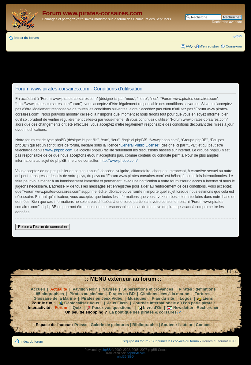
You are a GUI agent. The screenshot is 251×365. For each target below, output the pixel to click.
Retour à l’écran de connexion (42, 227)
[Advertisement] (125, 67)
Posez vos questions (111, 307)
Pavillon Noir (85, 289)
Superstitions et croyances (147, 289)
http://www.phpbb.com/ (118, 160)
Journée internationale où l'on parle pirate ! (174, 303)
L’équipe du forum (135, 341)
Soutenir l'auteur (177, 324)
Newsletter (183, 307)
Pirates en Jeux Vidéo (101, 298)
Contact (203, 324)
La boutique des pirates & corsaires (143, 312)
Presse (81, 324)
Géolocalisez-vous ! (83, 303)
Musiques (137, 298)
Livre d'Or (152, 307)
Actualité (58, 289)
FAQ (189, 46)
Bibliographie (145, 324)
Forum (61, 307)
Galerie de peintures (110, 324)
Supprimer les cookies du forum (175, 341)
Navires (110, 289)
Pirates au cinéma (86, 293)
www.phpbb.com (58, 150)
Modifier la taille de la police (237, 36)
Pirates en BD (122, 293)
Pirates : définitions (197, 289)
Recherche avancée (227, 22)
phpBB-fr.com (136, 353)
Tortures (203, 293)
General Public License (139, 145)
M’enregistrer (209, 46)
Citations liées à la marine (164, 293)
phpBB (106, 350)
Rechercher (208, 307)
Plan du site (163, 298)
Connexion (234, 46)
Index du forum (26, 38)
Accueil (38, 289)
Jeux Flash (117, 303)
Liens (208, 298)
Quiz (77, 307)
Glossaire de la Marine (54, 298)
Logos (186, 298)
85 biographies (50, 293)
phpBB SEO (125, 356)
